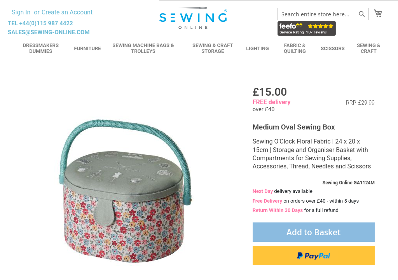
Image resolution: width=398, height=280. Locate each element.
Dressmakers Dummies (41, 48)
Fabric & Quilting (295, 48)
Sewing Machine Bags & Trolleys (143, 48)
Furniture (87, 48)
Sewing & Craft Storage (212, 48)
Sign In (21, 12)
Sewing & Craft (368, 48)
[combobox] (323, 14)
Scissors (333, 48)
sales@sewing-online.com (49, 32)
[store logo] (194, 18)
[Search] (362, 14)
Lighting (257, 48)
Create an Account (67, 12)
